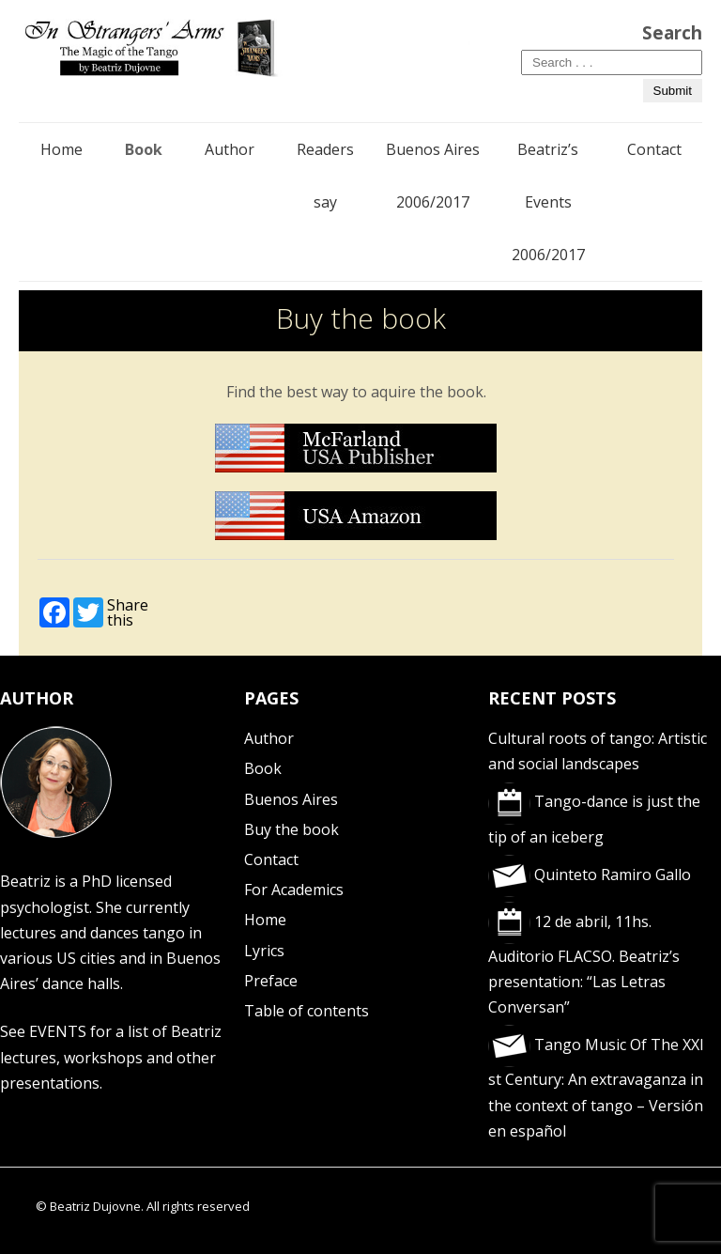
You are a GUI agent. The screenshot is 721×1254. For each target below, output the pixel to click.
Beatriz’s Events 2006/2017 (548, 202)
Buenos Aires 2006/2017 (433, 175)
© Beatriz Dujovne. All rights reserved (143, 1206)
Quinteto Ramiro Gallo (589, 874)
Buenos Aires (291, 799)
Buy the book (291, 829)
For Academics (294, 889)
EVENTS (57, 1031)
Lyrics (264, 950)
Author (229, 149)
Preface (271, 980)
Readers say (325, 175)
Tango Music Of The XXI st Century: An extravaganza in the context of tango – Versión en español (596, 1087)
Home (61, 149)
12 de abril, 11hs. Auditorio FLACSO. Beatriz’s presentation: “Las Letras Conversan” (584, 964)
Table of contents (306, 1010)
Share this (127, 612)
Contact (654, 149)
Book (143, 149)
